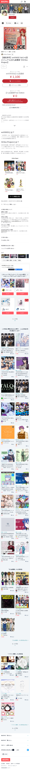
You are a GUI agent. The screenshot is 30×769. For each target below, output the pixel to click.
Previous (2, 38)
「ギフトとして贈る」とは (9, 204)
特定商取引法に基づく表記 (7, 245)
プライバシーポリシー (12, 765)
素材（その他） (12, 51)
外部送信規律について (5, 767)
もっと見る (15, 320)
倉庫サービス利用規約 (15, 763)
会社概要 (3, 763)
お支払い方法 (6, 240)
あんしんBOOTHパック (6, 221)
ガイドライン (4, 765)
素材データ (3, 51)
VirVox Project (12, 14)
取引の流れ (5, 237)
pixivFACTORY (4, 230)
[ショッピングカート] (25, 1)
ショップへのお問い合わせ (7, 248)
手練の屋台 (22, 309)
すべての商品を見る (15, 196)
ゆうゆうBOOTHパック (16, 221)
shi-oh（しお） (9, 290)
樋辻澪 (7, 309)
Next (27, 38)
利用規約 (8, 763)
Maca (21, 290)
